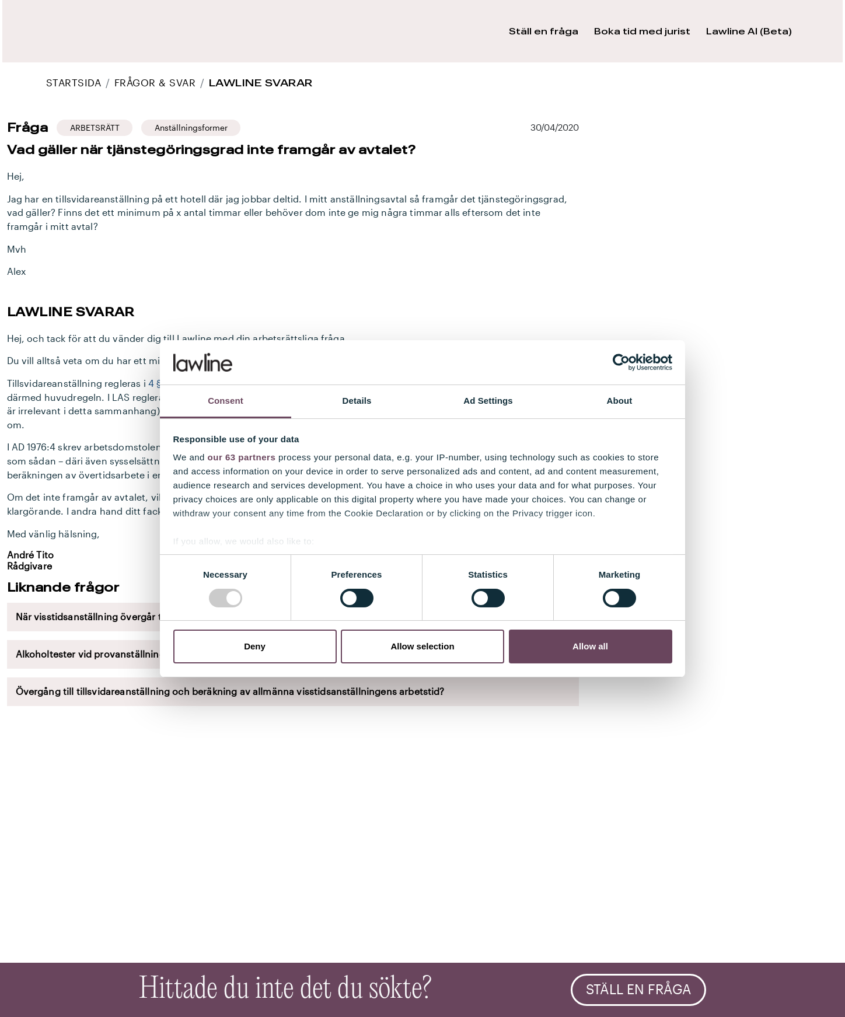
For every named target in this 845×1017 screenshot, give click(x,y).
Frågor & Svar (154, 82)
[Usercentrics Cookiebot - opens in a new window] (621, 362)
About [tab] (620, 401)
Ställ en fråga (639, 989)
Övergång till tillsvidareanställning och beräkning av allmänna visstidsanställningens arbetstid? (230, 691)
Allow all (590, 646)
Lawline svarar (261, 82)
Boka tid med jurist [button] (642, 31)
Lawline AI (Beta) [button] (749, 31)
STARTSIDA (73, 82)
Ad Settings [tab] (487, 401)
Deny (255, 646)
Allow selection (422, 646)
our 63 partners (242, 457)
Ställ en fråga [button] (543, 31)
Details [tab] (357, 401)
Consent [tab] (225, 401)
